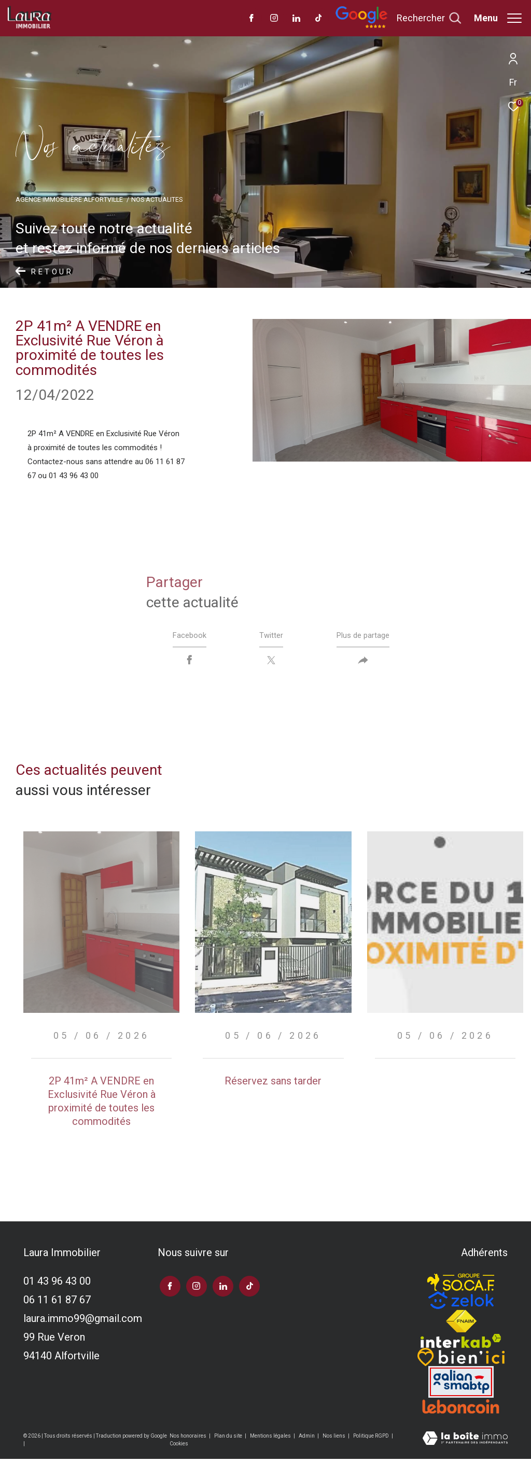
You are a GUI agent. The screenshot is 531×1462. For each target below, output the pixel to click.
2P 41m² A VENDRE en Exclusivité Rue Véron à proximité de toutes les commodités (102, 1103)
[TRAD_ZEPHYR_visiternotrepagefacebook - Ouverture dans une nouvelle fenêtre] (251, 19)
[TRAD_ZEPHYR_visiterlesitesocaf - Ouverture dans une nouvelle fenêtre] (461, 1282)
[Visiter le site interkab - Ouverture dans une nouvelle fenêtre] (461, 1344)
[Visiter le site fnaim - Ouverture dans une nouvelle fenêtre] (461, 1324)
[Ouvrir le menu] (498, 18)
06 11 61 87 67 (57, 1303)
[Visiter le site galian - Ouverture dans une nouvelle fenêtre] (461, 1385)
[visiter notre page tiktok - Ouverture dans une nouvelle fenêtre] (318, 19)
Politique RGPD (371, 1438)
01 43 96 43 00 (57, 1284)
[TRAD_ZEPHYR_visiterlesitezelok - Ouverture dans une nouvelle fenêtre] (461, 1303)
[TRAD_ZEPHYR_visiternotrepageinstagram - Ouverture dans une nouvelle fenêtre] (274, 19)
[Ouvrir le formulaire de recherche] (429, 18)
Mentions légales (271, 1438)
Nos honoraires (188, 1438)
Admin (307, 1438)
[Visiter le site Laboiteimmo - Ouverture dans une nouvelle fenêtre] (465, 1442)
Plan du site (228, 1438)
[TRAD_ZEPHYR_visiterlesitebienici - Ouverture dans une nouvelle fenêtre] (461, 1360)
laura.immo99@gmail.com (82, 1321)
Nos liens (334, 1438)
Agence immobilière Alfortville (69, 199)
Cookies (179, 1446)
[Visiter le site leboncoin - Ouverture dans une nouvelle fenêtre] (461, 1410)
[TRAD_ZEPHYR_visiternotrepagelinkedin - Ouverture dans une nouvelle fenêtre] (296, 19)
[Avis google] (361, 26)
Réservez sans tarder (273, 1083)
